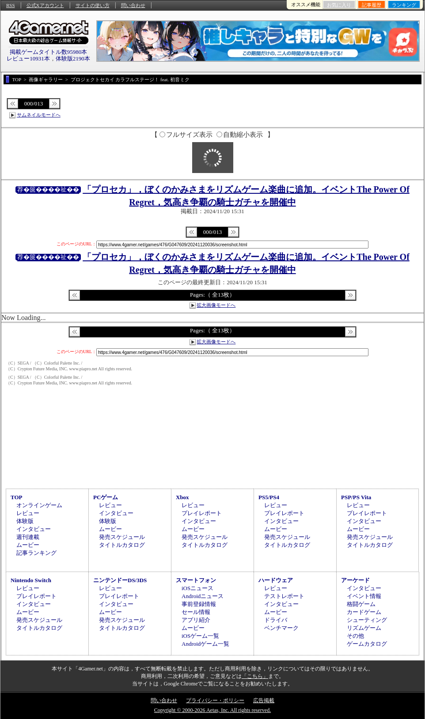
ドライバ (275, 620)
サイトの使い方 (93, 5)
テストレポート (284, 596)
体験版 (25, 521)
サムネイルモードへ (39, 114)
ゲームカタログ (367, 643)
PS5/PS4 (268, 497)
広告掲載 (263, 700)
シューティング (367, 620)
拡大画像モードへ (216, 305)
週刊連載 (27, 537)
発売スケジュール (122, 537)
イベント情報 (364, 596)
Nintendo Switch (31, 580)
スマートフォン (196, 580)
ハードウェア (275, 580)
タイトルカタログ (122, 545)
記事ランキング (36, 553)
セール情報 (196, 612)
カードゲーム (364, 612)
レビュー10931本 (28, 58)
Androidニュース (203, 596)
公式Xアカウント (45, 5)
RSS (10, 5)
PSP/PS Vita (356, 497)
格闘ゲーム (361, 604)
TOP (17, 497)
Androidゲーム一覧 (205, 643)
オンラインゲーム (39, 505)
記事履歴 (371, 5)
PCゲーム (105, 497)
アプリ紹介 (196, 620)
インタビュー (33, 529)
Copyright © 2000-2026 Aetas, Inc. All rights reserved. (212, 710)
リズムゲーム (364, 628)
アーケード (355, 580)
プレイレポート (202, 513)
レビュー (27, 513)
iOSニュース (197, 588)
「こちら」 (255, 676)
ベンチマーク (281, 628)
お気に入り (339, 5)
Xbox (182, 497)
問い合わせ (133, 5)
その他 (355, 635)
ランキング (404, 5)
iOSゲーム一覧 (200, 635)
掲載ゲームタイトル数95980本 (48, 52)
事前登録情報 (199, 604)
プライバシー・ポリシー (215, 700)
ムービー (27, 545)
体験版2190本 (73, 58)
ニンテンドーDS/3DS (120, 580)
